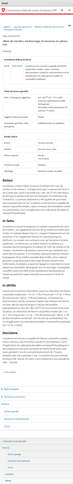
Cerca (7, 426)
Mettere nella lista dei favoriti (49, 27)
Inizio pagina (10, 372)
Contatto (9, 474)
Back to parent (11, 389)
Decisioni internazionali (16, 418)
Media (8, 480)
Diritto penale (11, 411)
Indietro (7, 27)
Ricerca (5, 404)
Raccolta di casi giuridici (14, 397)
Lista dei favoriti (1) (23, 27)
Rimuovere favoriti (13, 29)
